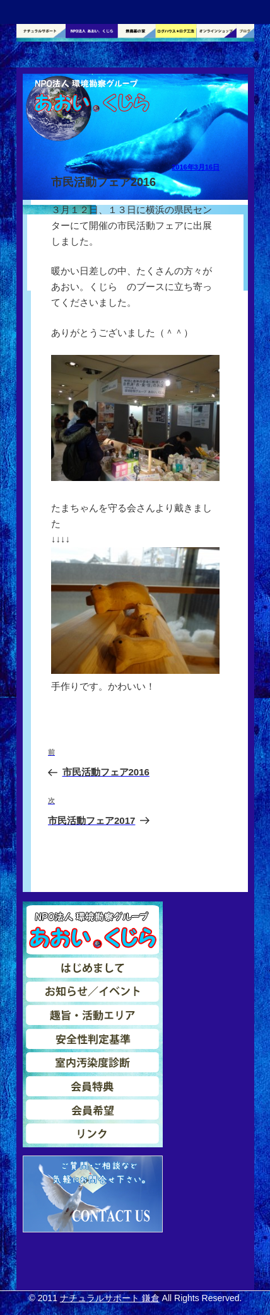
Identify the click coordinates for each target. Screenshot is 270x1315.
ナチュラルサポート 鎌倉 (110, 1298)
